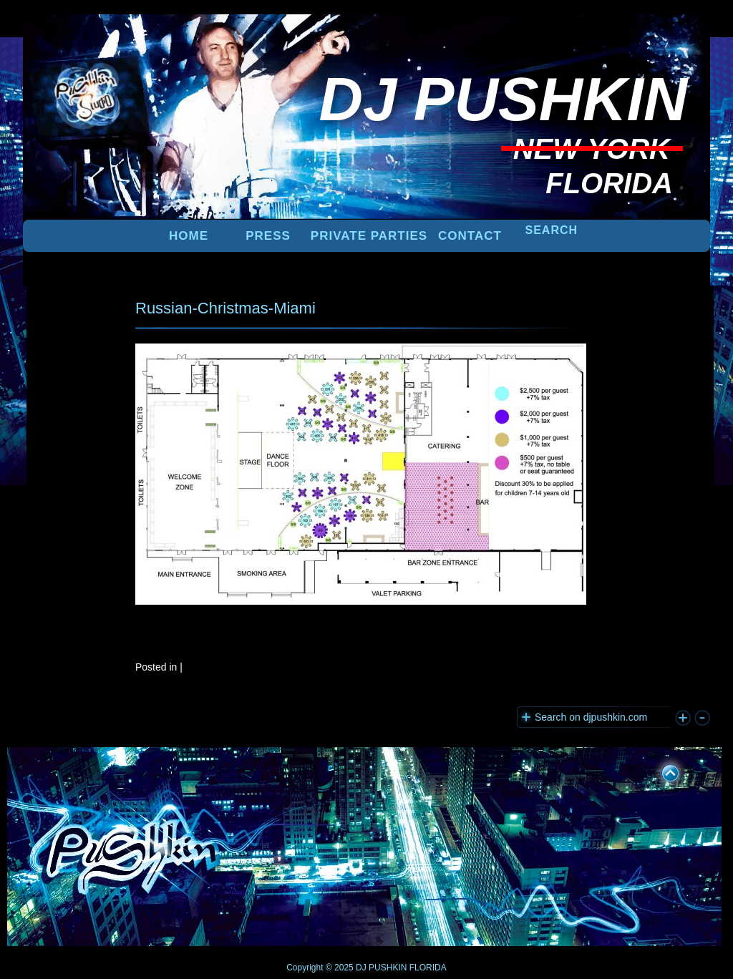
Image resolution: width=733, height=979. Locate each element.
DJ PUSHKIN (380, 968)
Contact (470, 236)
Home (188, 236)
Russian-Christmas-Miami (225, 308)
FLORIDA (428, 968)
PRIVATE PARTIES (369, 236)
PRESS (268, 236)
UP (661, 770)
